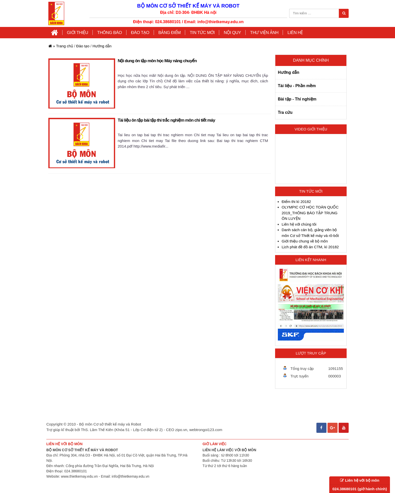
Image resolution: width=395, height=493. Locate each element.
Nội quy (232, 32)
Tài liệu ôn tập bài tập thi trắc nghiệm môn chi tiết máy (166, 120)
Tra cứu (285, 112)
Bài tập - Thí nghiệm (297, 99)
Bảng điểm (169, 32)
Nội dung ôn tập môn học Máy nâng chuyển (157, 60)
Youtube (344, 426)
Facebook (321, 426)
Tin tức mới (202, 32)
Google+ (332, 426)
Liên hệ (295, 32)
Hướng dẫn (101, 46)
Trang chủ (60, 46)
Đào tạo (82, 46)
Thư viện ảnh (264, 32)
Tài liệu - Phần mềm (297, 86)
